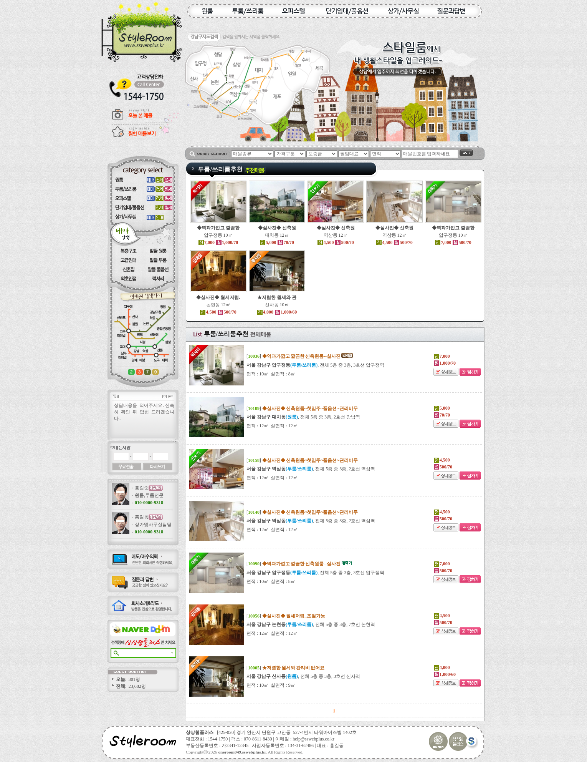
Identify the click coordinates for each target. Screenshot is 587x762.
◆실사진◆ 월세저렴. (218, 297)
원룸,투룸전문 (149, 495)
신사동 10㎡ (277, 304)
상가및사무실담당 (153, 524)
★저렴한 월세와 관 (276, 297)
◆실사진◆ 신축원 (277, 228)
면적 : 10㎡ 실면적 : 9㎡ (270, 685)
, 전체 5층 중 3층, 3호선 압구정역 (315, 365)
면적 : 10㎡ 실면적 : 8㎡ (270, 374)
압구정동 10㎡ (218, 235)
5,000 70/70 (277, 242)
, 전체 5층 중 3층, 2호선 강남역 (303, 417)
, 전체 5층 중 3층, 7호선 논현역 (310, 624)
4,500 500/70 (335, 242)
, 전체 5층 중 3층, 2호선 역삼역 (310, 468)
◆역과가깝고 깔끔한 (218, 228)
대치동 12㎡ (277, 235)
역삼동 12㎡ (336, 235)
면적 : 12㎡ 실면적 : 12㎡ (272, 425)
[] (300, 356)
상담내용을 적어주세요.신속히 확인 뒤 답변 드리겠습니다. (144, 422)
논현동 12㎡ (218, 304)
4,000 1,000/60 (277, 312)
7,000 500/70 (453, 242)
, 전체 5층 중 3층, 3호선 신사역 (303, 676)
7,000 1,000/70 (218, 242)
